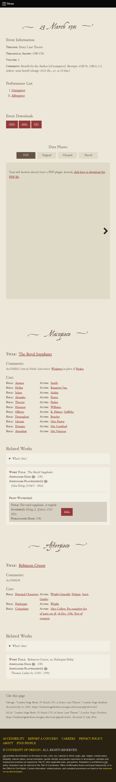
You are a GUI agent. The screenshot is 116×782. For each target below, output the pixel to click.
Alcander (20, 397)
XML (24, 124)
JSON (12, 124)
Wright (55, 594)
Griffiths (69, 412)
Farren (54, 397)
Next (104, 231)
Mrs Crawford (59, 426)
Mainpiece (18, 90)
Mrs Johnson (58, 431)
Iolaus (18, 392)
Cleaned (67, 155)
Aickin (54, 392)
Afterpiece (18, 96)
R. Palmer (56, 412)
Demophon (22, 416)
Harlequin (21, 604)
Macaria (19, 421)
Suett (85, 594)
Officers (19, 412)
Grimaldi (65, 594)
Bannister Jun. (59, 387)
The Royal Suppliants (35, 354)
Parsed (88, 155)
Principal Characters (27, 594)
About (8, 743)
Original (46, 155)
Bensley (55, 416)
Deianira (20, 426)
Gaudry (44, 599)
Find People (26, 743)
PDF (26, 155)
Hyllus (19, 387)
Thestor (20, 402)
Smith (54, 383)
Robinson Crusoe (32, 566)
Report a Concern (43, 738)
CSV (36, 124)
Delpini (76, 594)
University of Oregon (23, 750)
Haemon (20, 407)
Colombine (22, 608)
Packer (80, 369)
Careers (68, 738)
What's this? (19, 458)
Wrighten (56, 369)
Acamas (19, 383)
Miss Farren (57, 421)
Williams (56, 407)
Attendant (21, 431)
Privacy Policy (91, 738)
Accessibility (13, 738)
